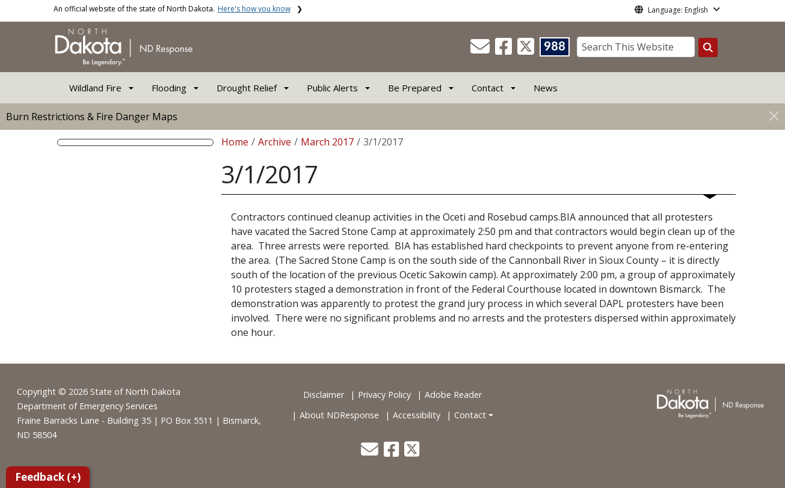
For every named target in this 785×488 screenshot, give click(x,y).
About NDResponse (339, 415)
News (546, 88)
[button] (481, 49)
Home (234, 141)
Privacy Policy (384, 394)
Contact (470, 415)
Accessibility (416, 415)
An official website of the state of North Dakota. (172, 9)
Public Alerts (332, 88)
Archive (274, 141)
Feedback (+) (48, 477)
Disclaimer (323, 394)
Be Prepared (415, 88)
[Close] (774, 115)
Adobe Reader (453, 394)
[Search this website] (708, 47)
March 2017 (327, 141)
